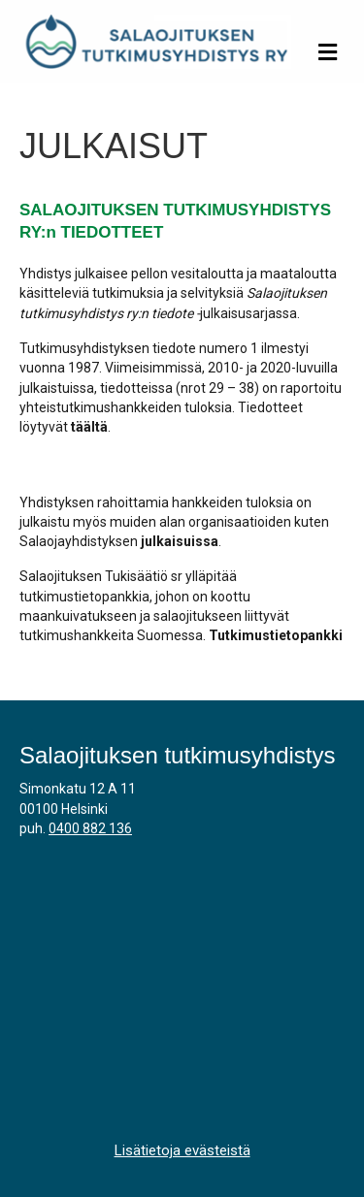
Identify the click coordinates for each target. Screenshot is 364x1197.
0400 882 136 (90, 828)
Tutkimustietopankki (276, 635)
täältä (89, 427)
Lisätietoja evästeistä (182, 1150)
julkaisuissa (179, 541)
